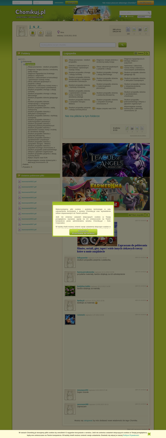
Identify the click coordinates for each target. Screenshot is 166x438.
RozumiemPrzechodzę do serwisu (83, 232)
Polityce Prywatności (131, 435)
